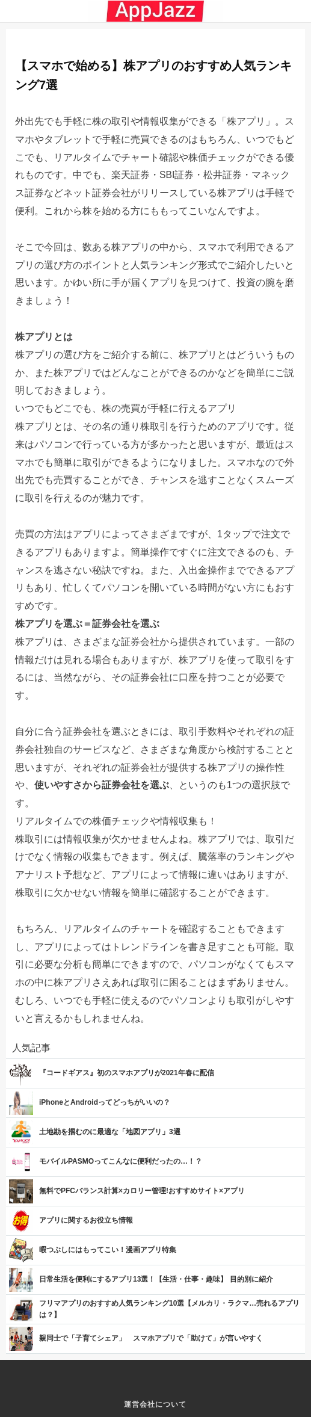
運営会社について (155, 1404)
